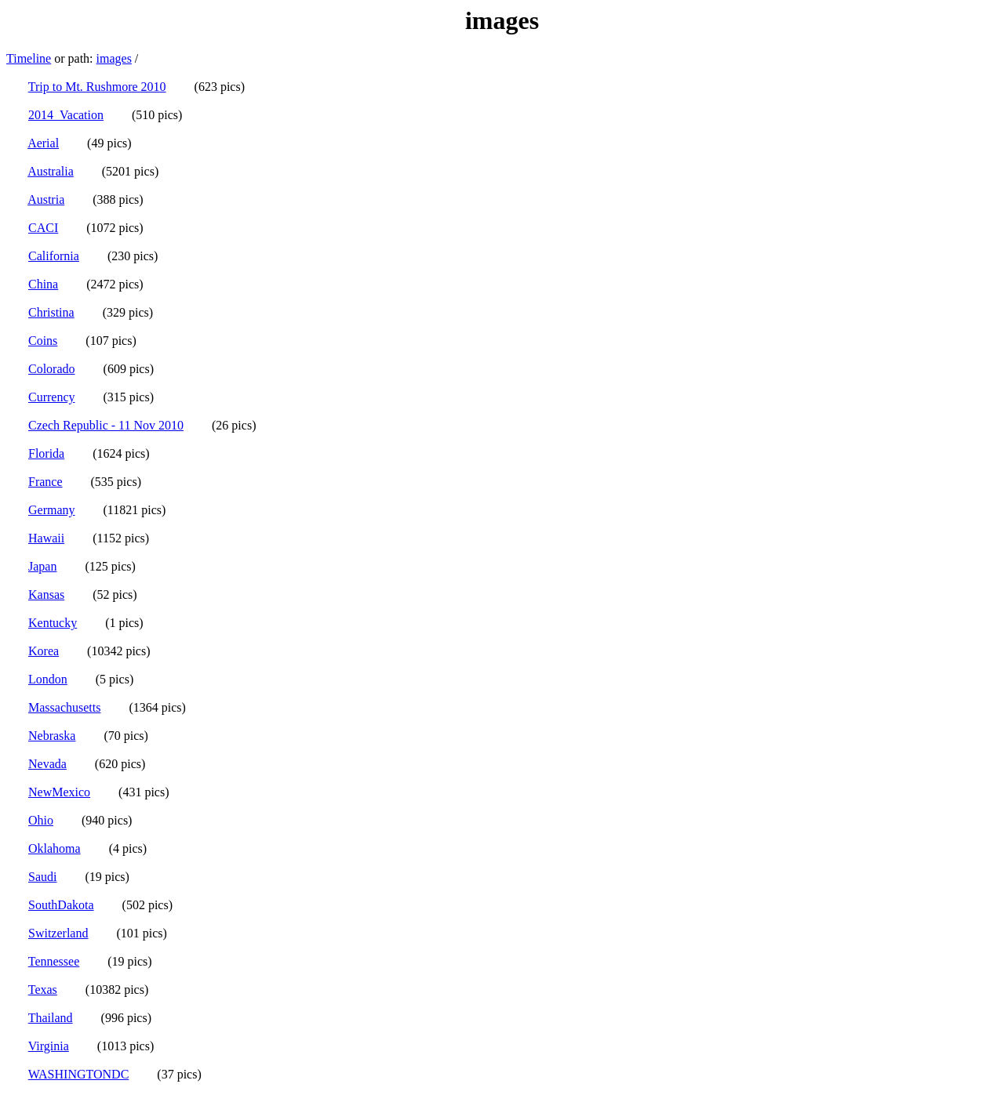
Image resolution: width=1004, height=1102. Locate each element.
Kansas (46, 594)
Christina (51, 312)
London (47, 679)
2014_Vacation (66, 114)
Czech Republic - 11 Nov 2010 (106, 425)
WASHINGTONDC (78, 1074)
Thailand (50, 1017)
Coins (42, 340)
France (45, 481)
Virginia (48, 1046)
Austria (45, 199)
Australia (50, 171)
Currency (51, 397)
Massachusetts (64, 707)
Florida (46, 453)
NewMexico (59, 792)
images (114, 58)
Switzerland (58, 933)
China (43, 284)
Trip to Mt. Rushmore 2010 (97, 86)
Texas (42, 989)
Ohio (40, 820)
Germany (51, 510)
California (53, 256)
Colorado (51, 368)
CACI (43, 227)
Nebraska (51, 735)
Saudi (42, 876)
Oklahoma (54, 848)
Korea (43, 651)
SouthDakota (61, 905)
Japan (42, 566)
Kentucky (52, 622)
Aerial (43, 143)
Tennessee (54, 961)
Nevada (47, 763)
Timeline (28, 58)
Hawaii (46, 538)
